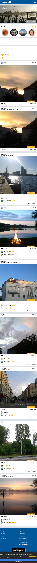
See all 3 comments (31, 257)
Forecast (3, 530)
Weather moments (23, 538)
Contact (21, 540)
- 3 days (3, 533)
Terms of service (5, 540)
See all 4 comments (31, 364)
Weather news (22, 536)
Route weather (22, 533)
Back (33, 17)
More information (18, 561)
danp (4, 415)
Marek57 (5, 254)
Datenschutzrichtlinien (24, 544)
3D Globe (21, 535)
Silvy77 (5, 412)
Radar (20, 530)
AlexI (4, 198)
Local (33, 21)
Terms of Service (6, 557)
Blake (4, 62)
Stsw (4, 465)
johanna (5, 358)
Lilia (4, 308)
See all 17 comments (31, 524)
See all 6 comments (31, 203)
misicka (5, 251)
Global (28, 21)
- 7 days (3, 535)
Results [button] (2, 48)
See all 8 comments (31, 471)
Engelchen (6, 305)
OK (18, 559)
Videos (20, 531)
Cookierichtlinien (22, 545)
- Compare (3, 538)
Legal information (23, 542)
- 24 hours (3, 531)
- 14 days (3, 536)
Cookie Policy (32, 556)
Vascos (5, 200)
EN (31, 2)
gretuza (5, 519)
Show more (33, 26)
